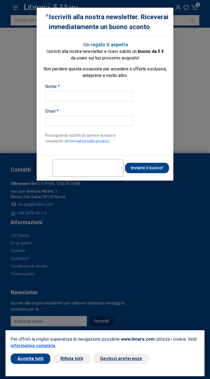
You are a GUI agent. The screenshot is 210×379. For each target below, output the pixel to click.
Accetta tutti (30, 358)
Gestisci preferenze (121, 358)
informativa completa (33, 345)
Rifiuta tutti (71, 358)
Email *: (52, 111)
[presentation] (88, 168)
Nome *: (52, 86)
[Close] (47, 15)
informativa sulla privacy (87, 141)
